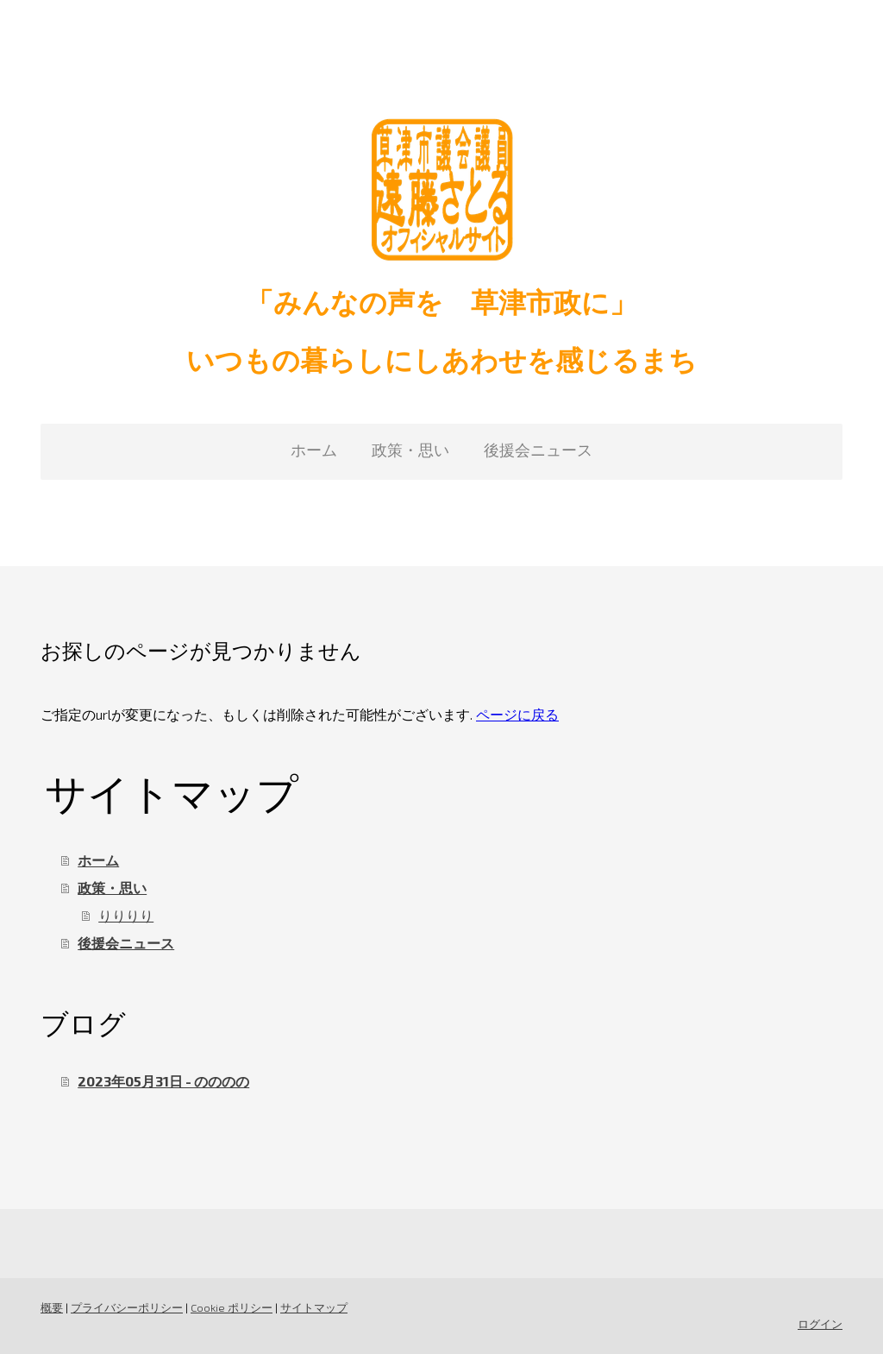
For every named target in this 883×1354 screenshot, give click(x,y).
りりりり (125, 915)
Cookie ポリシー (231, 1307)
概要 (52, 1307)
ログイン (820, 1324)
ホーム (314, 449)
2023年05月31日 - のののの (163, 1081)
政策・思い (410, 449)
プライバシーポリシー (127, 1307)
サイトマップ (314, 1307)
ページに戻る (517, 714)
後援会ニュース (538, 449)
